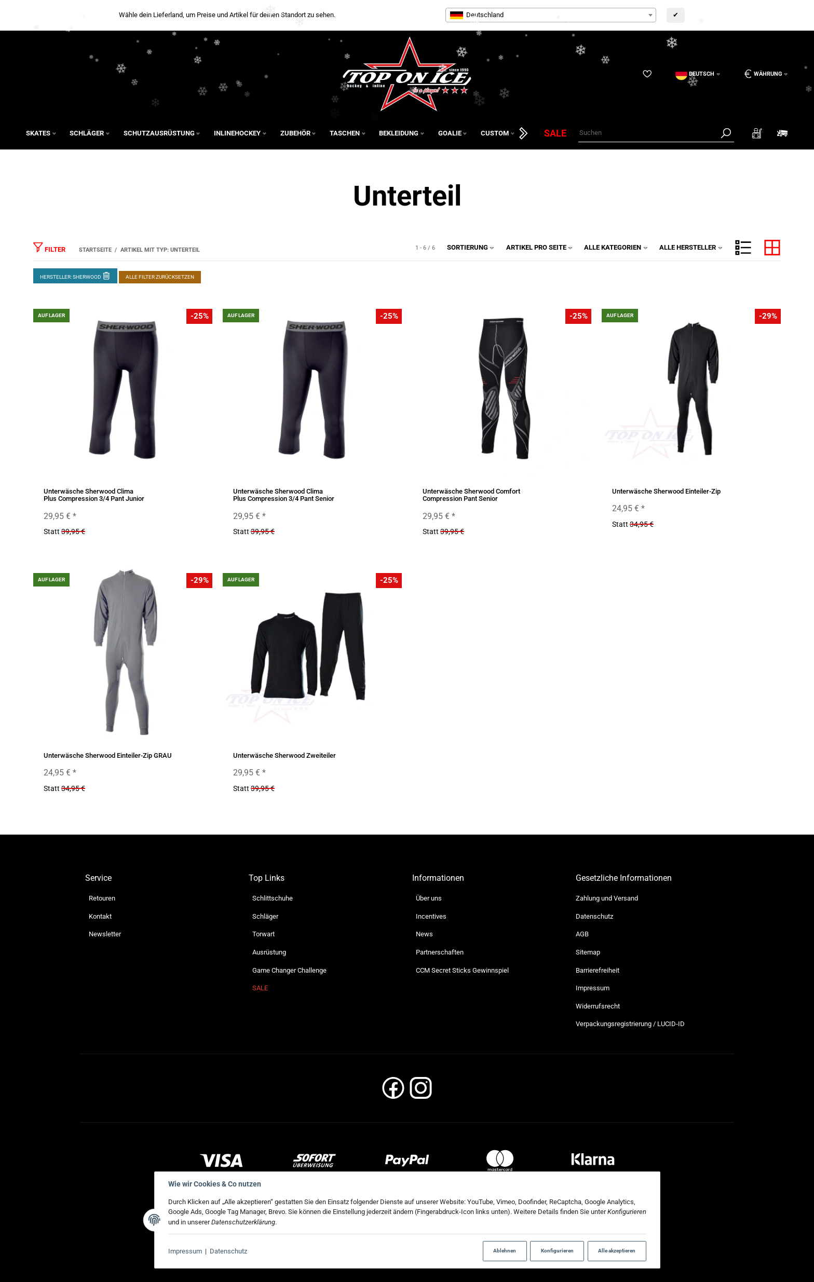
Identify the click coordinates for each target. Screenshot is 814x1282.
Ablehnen (504, 1250)
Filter (49, 247)
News (424, 934)
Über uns (429, 898)
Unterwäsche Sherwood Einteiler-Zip (666, 491)
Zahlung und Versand (607, 898)
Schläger (265, 916)
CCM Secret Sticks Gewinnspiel (462, 970)
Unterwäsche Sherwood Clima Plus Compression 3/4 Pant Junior (94, 494)
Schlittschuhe (272, 898)
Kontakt (100, 916)
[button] (743, 247)
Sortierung (471, 247)
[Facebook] (393, 1091)
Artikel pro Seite (539, 247)
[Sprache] (697, 74)
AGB (582, 934)
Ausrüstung (269, 952)
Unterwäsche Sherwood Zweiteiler (284, 755)
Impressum (185, 1251)
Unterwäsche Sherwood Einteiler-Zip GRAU (108, 755)
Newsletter (105, 934)
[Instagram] (421, 1091)
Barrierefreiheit (597, 970)
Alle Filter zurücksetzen (160, 277)
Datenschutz (228, 1251)
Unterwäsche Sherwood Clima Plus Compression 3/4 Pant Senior (283, 494)
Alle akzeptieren (616, 1250)
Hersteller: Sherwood (75, 275)
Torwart (263, 934)
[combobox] (550, 15)
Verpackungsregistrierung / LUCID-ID (630, 1024)
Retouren (102, 898)
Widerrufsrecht (598, 1006)
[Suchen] (647, 133)
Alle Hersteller (691, 247)
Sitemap (588, 952)
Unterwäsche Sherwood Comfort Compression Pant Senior (471, 494)
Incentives (431, 916)
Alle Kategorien (616, 247)
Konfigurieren (557, 1250)
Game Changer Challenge (289, 970)
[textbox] (551, 15)
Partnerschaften (440, 952)
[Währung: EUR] (762, 74)
